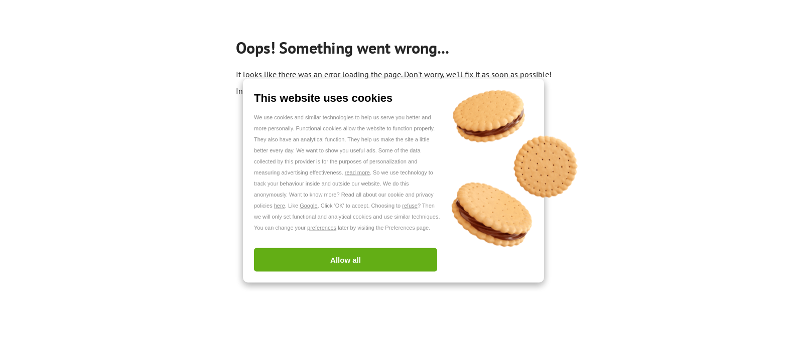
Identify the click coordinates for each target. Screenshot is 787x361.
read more (357, 172)
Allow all (345, 260)
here (279, 206)
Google (308, 206)
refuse (410, 206)
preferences (321, 228)
